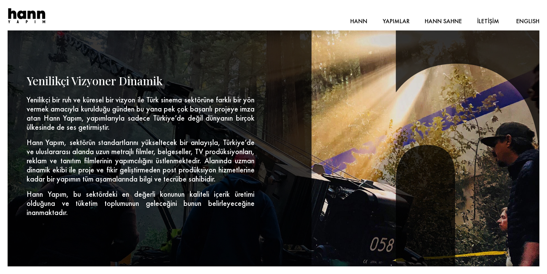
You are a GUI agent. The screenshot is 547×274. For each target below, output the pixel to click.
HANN (358, 21)
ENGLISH (527, 21)
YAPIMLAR (396, 21)
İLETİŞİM (488, 21)
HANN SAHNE (443, 21)
